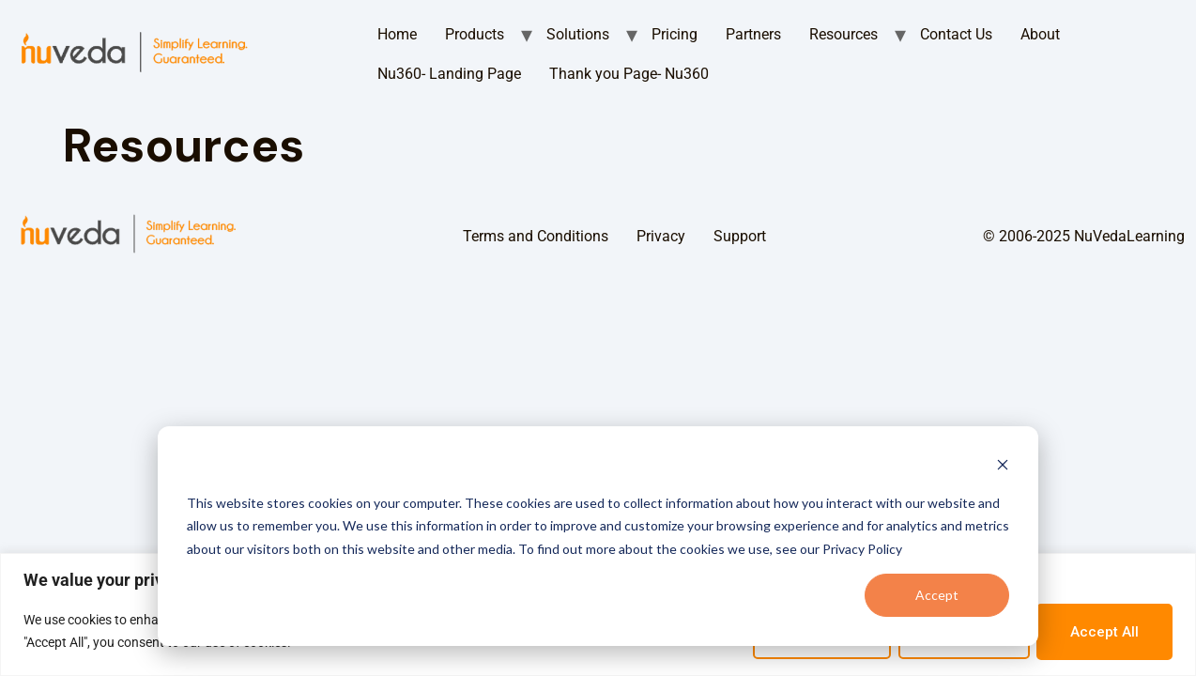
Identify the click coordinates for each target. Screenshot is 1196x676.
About (1040, 34)
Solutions (577, 34)
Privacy (660, 236)
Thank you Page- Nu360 (629, 74)
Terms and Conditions (535, 236)
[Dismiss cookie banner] (1002, 467)
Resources (843, 34)
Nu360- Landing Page (449, 74)
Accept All (1104, 631)
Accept (936, 595)
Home (397, 34)
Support (739, 236)
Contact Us (956, 34)
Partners (753, 34)
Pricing (675, 34)
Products (474, 34)
